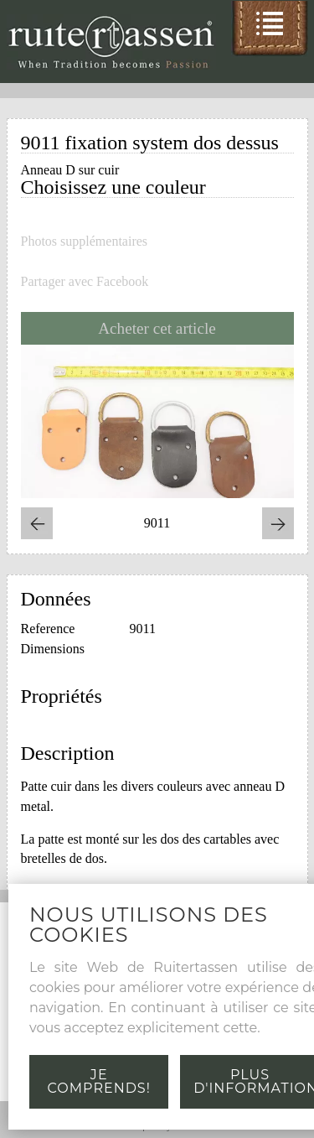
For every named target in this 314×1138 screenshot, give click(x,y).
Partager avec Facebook (85, 281)
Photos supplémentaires (84, 241)
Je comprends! (99, 1081)
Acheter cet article (157, 328)
